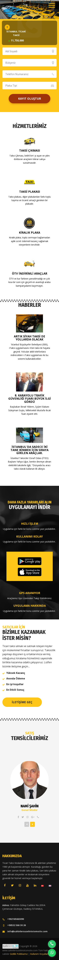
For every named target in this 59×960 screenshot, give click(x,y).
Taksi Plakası (29, 191)
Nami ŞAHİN (30, 806)
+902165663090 (13, 918)
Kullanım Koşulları (39, 953)
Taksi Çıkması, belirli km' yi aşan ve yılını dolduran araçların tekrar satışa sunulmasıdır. (29, 159)
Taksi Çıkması (29, 150)
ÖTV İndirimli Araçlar (29, 273)
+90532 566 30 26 (14, 925)
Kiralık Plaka (29, 232)
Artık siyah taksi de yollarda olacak (29, 337)
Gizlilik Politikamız (19, 953)
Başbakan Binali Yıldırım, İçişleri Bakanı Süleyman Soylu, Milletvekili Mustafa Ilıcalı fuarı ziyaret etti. (29, 410)
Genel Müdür (29, 810)
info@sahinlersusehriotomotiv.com (25, 931)
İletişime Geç (22, 702)
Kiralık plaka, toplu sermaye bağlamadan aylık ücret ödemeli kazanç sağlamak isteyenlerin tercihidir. (29, 241)
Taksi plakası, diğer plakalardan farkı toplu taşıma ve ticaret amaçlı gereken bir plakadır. (29, 200)
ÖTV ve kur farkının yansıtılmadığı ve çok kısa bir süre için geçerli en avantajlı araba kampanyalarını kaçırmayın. (29, 282)
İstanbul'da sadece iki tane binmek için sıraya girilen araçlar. (29, 450)
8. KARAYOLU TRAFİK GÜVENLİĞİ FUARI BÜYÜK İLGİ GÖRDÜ (29, 398)
